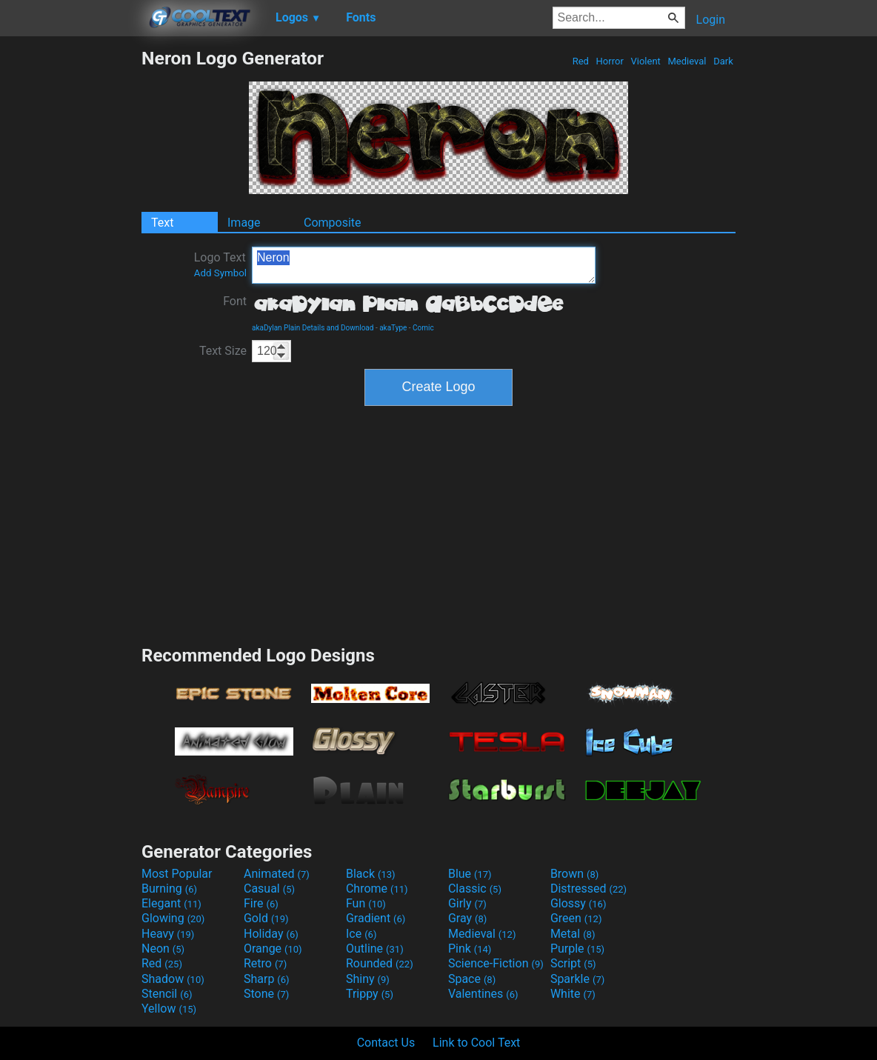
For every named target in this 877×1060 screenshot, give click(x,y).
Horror (609, 61)
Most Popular (177, 874)
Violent (645, 61)
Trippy (369, 994)
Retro (265, 963)
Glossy (578, 903)
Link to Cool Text (476, 1043)
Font (235, 301)
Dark (723, 61)
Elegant (171, 903)
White (573, 994)
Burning (169, 888)
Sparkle (577, 979)
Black (371, 874)
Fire (261, 903)
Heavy (167, 934)
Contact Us (386, 1043)
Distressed (588, 888)
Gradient (375, 918)
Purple (577, 948)
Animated (277, 874)
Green (576, 918)
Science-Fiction (496, 963)
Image (244, 223)
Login (710, 20)
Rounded (379, 963)
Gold (266, 918)
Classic (474, 888)
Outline (375, 948)
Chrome (377, 888)
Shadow (172, 979)
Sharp (267, 979)
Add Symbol (220, 273)
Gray (467, 918)
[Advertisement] (70, 269)
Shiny (368, 979)
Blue (470, 874)
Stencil (166, 994)
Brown (574, 874)
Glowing (172, 918)
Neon (162, 948)
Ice (361, 934)
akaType (393, 328)
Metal (573, 934)
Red (580, 61)
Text (162, 223)
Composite (332, 223)
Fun (366, 903)
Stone (266, 994)
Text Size (223, 351)
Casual (269, 888)
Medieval (686, 61)
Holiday (271, 934)
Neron (424, 265)
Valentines (483, 994)
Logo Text (220, 264)
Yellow (168, 1008)
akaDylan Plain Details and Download (312, 328)
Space (472, 979)
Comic (423, 328)
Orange (273, 948)
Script (573, 963)
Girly (467, 903)
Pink (470, 948)
